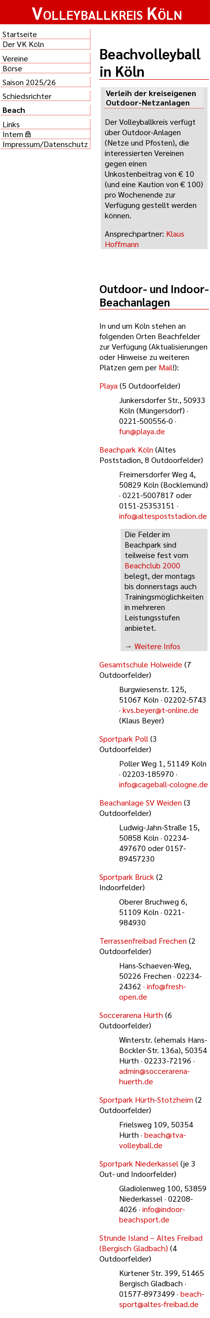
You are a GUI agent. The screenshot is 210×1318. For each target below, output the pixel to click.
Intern (16, 134)
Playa (108, 385)
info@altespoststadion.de (163, 515)
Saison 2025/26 (29, 82)
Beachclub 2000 (152, 565)
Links (11, 124)
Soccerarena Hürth (131, 1015)
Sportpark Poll (123, 738)
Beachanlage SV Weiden (140, 802)
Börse (12, 68)
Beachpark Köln (126, 449)
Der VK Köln (23, 44)
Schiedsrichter (26, 96)
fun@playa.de (142, 431)
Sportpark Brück (126, 876)
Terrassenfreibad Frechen (143, 940)
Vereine (15, 58)
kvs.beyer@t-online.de (161, 710)
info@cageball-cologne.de (163, 784)
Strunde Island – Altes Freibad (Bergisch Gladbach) (151, 1242)
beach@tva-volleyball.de (152, 1139)
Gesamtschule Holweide (140, 664)
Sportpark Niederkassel (138, 1163)
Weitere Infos (157, 646)
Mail (165, 367)
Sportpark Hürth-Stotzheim (146, 1099)
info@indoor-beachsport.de (152, 1214)
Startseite (19, 34)
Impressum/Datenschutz (45, 144)
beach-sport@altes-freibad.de (161, 1298)
